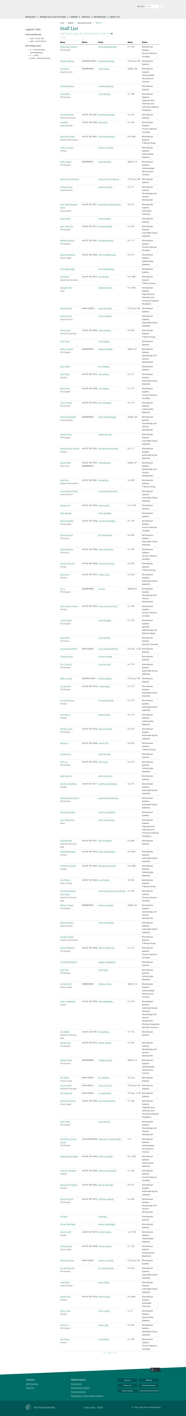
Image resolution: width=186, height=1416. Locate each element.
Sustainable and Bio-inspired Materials (87, 1396)
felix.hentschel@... (106, 535)
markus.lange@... (105, 678)
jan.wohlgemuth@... (106, 1268)
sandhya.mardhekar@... (108, 784)
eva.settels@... (104, 1032)
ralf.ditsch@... (104, 277)
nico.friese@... (104, 388)
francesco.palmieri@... (107, 866)
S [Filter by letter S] (97, 34)
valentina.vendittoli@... (107, 1171)
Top (158, 1370)
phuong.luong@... (105, 729)
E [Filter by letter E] (69, 34)
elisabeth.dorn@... (105, 288)
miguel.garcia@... (105, 434)
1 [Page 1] (108, 1353)
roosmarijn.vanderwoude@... (110, 1139)
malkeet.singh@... (105, 1060)
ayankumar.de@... (105, 226)
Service (85, 17)
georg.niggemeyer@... (107, 852)
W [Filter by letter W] (104, 34)
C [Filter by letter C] (65, 34)
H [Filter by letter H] (76, 34)
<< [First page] (104, 1353)
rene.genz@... (104, 480)
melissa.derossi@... (106, 240)
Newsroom (100, 17)
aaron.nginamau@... (106, 820)
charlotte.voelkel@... (106, 1199)
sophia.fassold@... (106, 349)
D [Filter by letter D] (67, 34)
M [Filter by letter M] (85, 34)
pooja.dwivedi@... (105, 308)
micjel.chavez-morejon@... (109, 179)
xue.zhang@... (104, 1339)
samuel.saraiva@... (106, 1185)
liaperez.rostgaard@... (107, 962)
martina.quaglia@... (106, 923)
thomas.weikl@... (105, 1246)
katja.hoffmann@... (106, 549)
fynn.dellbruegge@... (106, 269)
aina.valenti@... (104, 1122)
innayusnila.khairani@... (108, 606)
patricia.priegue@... (106, 905)
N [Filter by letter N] (88, 34)
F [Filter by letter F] (71, 34)
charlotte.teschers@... (107, 1101)
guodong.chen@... (106, 187)
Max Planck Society (149, 1385)
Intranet (127, 1380)
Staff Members (32, 1384)
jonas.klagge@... (105, 620)
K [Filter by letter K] (80, 34)
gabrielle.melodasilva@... (108, 798)
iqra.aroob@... (104, 69)
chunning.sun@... (105, 1085)
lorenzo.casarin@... (106, 148)
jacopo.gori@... (104, 505)
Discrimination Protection (149, 1391)
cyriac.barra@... (104, 94)
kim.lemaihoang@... (106, 700)
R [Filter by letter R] (94, 34)
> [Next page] (112, 1353)
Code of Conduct (127, 1391)
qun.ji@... (102, 589)
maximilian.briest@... (107, 137)
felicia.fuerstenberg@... (107, 417)
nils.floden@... (104, 374)
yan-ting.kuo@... (105, 664)
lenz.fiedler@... (104, 366)
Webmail (149, 1380)
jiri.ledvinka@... (104, 686)
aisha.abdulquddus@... (108, 47)
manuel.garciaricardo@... (108, 448)
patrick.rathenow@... (107, 948)
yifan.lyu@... (103, 762)
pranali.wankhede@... (107, 1224)
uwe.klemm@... (104, 638)
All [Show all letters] (111, 34)
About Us (115, 17)
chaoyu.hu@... (104, 574)
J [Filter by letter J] (78, 34)
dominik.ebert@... (105, 316)
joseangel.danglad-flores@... (110, 204)
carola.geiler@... (105, 463)
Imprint (100, 1407)
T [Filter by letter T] (99, 34)
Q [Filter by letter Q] (92, 34)
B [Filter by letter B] (63, 34)
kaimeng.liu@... (104, 715)
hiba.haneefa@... (105, 513)
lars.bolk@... (103, 122)
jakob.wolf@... (104, 1282)
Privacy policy (89, 1407)
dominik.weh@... (105, 1232)
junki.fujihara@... (105, 403)
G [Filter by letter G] (74, 34)
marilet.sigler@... (105, 1043)
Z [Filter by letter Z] (108, 34)
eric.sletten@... (104, 1078)
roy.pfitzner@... (104, 880)
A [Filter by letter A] (60, 34)
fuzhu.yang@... (104, 1311)
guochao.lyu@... (105, 754)
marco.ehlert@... (105, 330)
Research (30, 17)
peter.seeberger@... (106, 1001)
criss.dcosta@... (105, 218)
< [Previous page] (106, 1353)
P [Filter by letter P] (90, 34)
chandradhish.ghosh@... (108, 491)
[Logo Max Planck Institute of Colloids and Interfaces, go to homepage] (69, 7)
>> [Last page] (115, 1353)
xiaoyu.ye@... (103, 1325)
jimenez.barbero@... (106, 86)
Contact (30, 1379)
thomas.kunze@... (105, 656)
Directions (30, 1388)
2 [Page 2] (110, 1353)
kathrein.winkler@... (106, 1260)
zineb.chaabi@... (105, 162)
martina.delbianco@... (107, 255)
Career (74, 17)
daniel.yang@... (104, 1297)
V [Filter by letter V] (101, 34)
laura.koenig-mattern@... (108, 649)
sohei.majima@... (105, 776)
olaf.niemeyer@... (105, 841)
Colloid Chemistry (78, 1392)
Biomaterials (76, 1384)
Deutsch (140, 6)
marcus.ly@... (104, 743)
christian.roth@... (105, 984)
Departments (78, 1379)
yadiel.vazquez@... (106, 1156)
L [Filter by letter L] (83, 34)
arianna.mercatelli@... (107, 812)
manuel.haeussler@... (107, 521)
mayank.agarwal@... (107, 61)
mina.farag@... (104, 341)
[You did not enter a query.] (151, 6)
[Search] (160, 6)
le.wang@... (103, 1216)
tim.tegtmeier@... (105, 1093)
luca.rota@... (103, 970)
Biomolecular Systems (53, 17)
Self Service (127, 1385)
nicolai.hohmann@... (107, 563)
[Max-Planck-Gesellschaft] (29, 1407)
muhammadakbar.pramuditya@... (112, 891)
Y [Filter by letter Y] (106, 34)
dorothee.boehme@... (107, 115)
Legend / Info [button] (33, 29)
